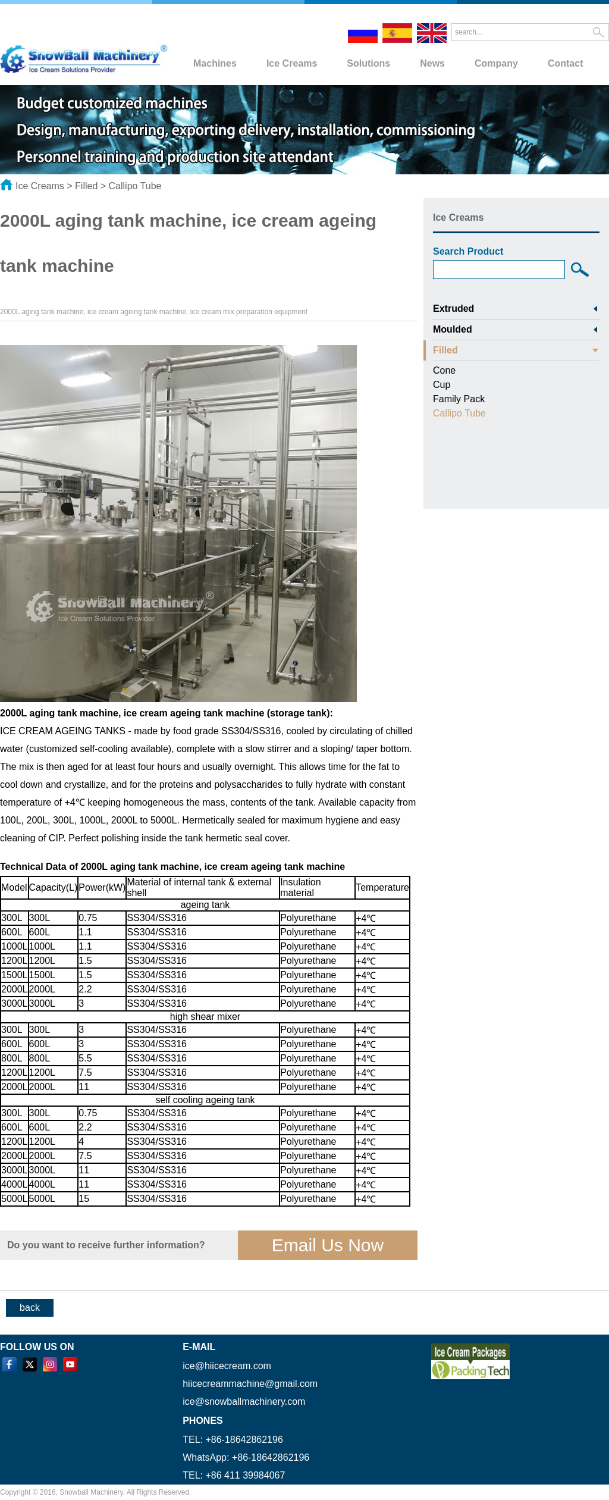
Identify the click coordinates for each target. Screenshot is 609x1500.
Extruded (453, 308)
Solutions (368, 63)
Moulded (452, 329)
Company (496, 63)
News (432, 63)
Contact (565, 63)
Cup (441, 385)
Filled (86, 186)
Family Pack (459, 399)
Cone (444, 370)
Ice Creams (291, 63)
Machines (215, 63)
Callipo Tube (135, 186)
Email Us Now (328, 1245)
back (30, 1307)
